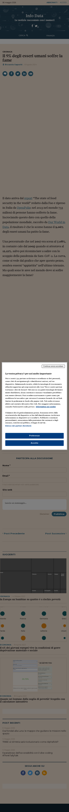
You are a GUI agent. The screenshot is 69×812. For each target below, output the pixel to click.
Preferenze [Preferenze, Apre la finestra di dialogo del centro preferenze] (34, 435)
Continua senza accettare (53, 366)
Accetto (34, 443)
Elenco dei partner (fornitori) (18, 426)
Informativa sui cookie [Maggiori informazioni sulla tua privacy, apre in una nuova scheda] (46, 407)
